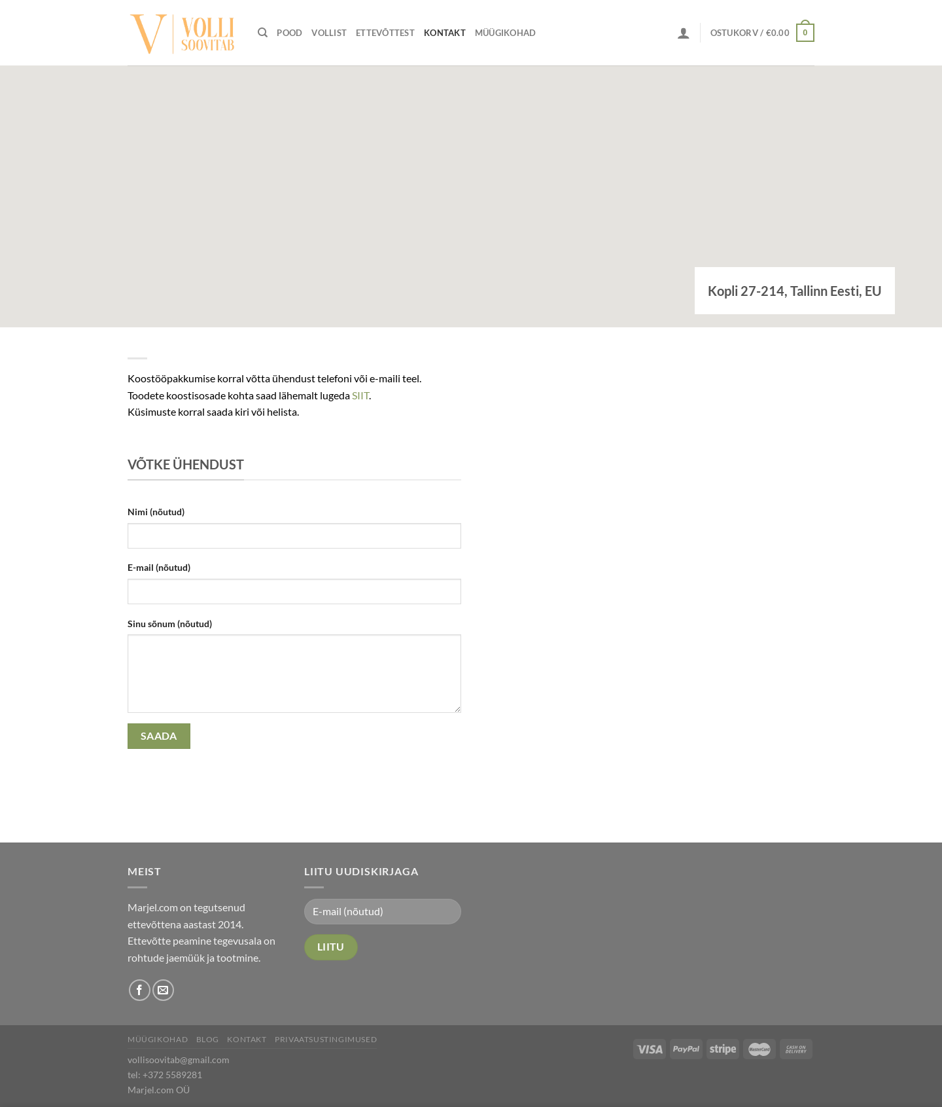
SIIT (360, 395)
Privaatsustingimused (326, 1039)
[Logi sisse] (683, 32)
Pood (289, 32)
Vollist (329, 32)
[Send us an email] (163, 990)
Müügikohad (505, 32)
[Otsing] (263, 32)
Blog (207, 1039)
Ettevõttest (385, 32)
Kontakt (445, 32)
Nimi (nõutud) (156, 511)
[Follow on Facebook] (139, 990)
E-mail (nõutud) (159, 567)
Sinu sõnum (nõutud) (170, 623)
